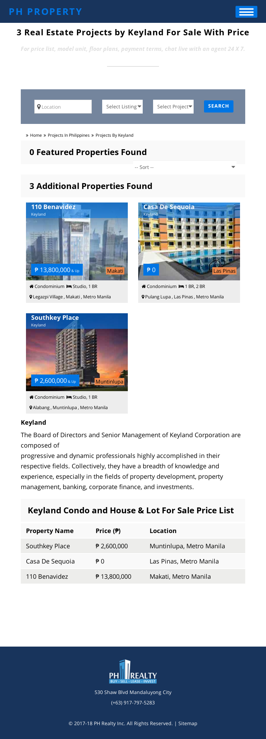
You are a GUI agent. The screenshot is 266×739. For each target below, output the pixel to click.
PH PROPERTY (46, 11)
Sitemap (187, 723)
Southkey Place (48, 546)
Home (36, 135)
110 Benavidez (47, 576)
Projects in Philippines (69, 135)
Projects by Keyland (114, 135)
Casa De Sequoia (50, 561)
